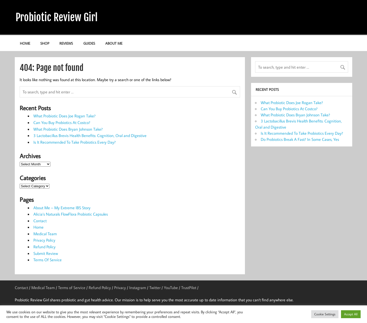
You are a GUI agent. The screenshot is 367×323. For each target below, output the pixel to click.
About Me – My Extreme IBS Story (61, 207)
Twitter (155, 287)
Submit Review (45, 253)
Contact (40, 220)
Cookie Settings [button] (324, 314)
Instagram (137, 287)
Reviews (66, 43)
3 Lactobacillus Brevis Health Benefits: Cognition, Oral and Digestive (90, 135)
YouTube (171, 287)
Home (25, 43)
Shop (44, 43)
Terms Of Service (47, 259)
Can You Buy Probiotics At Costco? (61, 122)
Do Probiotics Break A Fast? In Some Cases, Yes (300, 139)
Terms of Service (71, 287)
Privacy (120, 287)
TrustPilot (188, 287)
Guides (89, 43)
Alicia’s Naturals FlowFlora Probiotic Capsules (70, 214)
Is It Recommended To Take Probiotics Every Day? (74, 142)
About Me (113, 43)
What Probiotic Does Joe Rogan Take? (64, 115)
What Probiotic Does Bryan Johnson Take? (68, 129)
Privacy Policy (44, 240)
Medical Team (45, 233)
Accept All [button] (351, 314)
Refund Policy (44, 246)
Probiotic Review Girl (57, 17)
